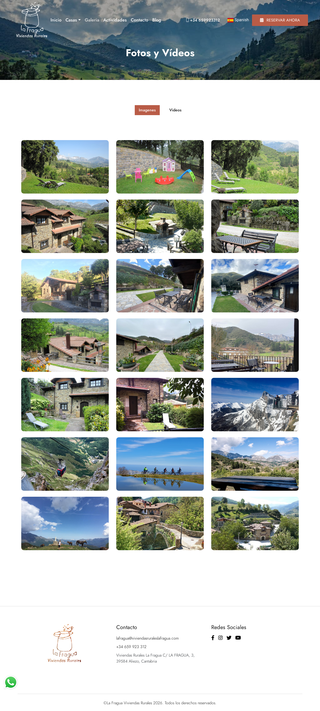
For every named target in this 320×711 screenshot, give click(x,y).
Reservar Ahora (280, 20)
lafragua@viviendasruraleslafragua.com (147, 638)
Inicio (56, 20)
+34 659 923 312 (131, 647)
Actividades (115, 20)
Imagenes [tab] (147, 110)
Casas (71, 20)
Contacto (139, 20)
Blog (156, 20)
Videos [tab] (175, 110)
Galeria (92, 20)
